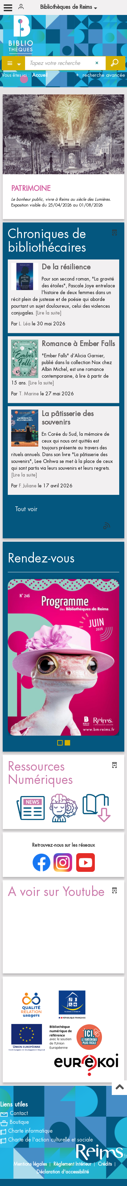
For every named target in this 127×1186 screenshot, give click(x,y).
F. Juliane (28, 485)
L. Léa (24, 323)
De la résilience (66, 267)
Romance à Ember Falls (78, 343)
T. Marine (29, 393)
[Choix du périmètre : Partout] (13, 63)
